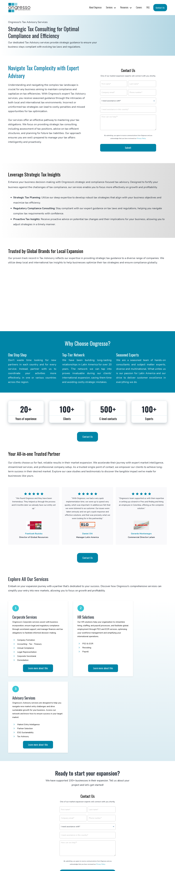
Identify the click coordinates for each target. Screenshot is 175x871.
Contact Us (160, 7)
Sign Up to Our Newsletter (87, 839)
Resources (124, 7)
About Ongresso (95, 7)
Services (109, 7)
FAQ (147, 7)
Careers (139, 7)
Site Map (117, 857)
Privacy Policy (141, 138)
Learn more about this (33, 669)
